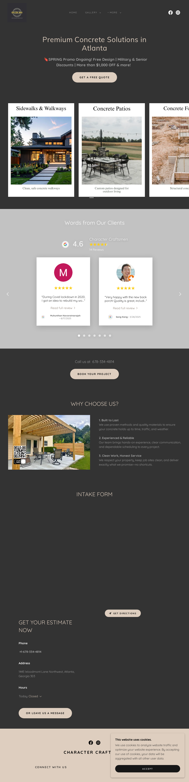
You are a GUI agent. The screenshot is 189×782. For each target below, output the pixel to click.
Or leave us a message (45, 713)
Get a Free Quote (95, 77)
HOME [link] (73, 12)
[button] (92, 12)
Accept (147, 768)
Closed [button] (33, 696)
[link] (17, 12)
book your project (94, 374)
